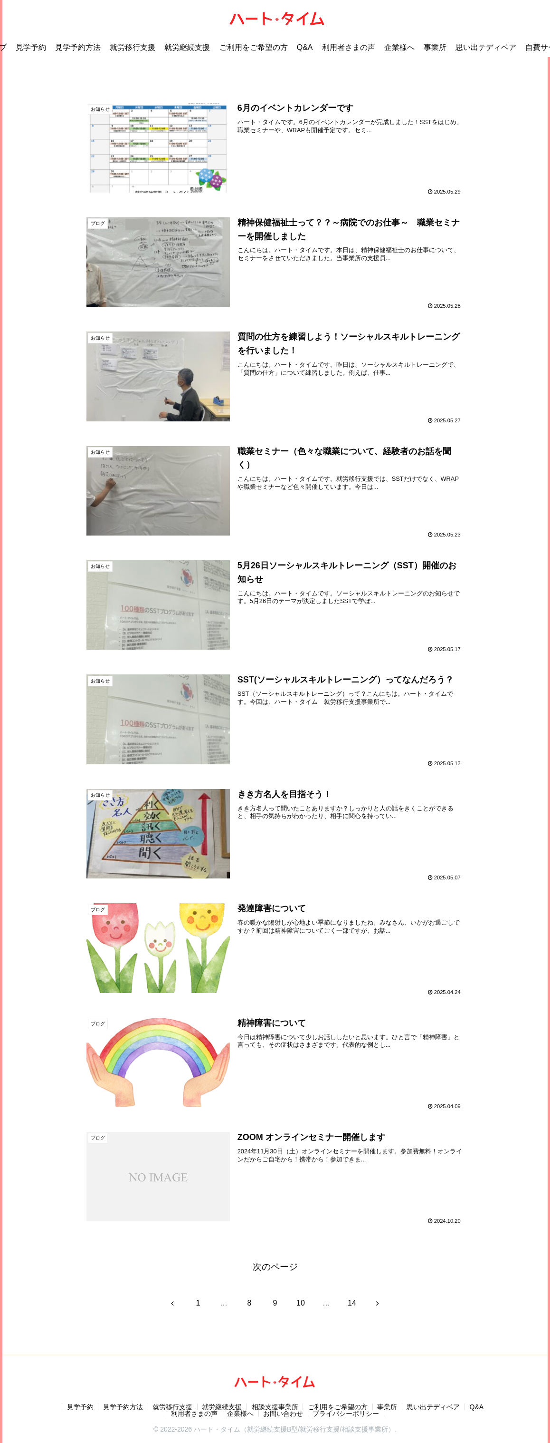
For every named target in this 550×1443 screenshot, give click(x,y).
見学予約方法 (122, 1407)
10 (300, 1303)
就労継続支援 (222, 1407)
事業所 (388, 1407)
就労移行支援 (172, 1407)
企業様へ (240, 1413)
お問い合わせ (283, 1413)
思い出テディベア (434, 1407)
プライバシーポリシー (346, 1413)
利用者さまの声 (194, 1413)
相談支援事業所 (275, 1407)
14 (352, 1303)
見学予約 (79, 1407)
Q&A (478, 1407)
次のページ (275, 1267)
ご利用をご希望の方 (338, 1407)
